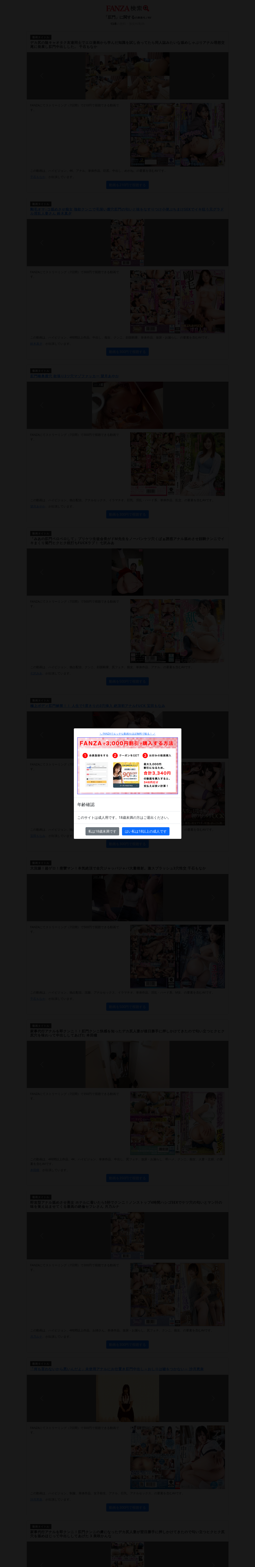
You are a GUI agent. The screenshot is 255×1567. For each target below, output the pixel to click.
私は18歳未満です (102, 831)
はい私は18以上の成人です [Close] (146, 831)
